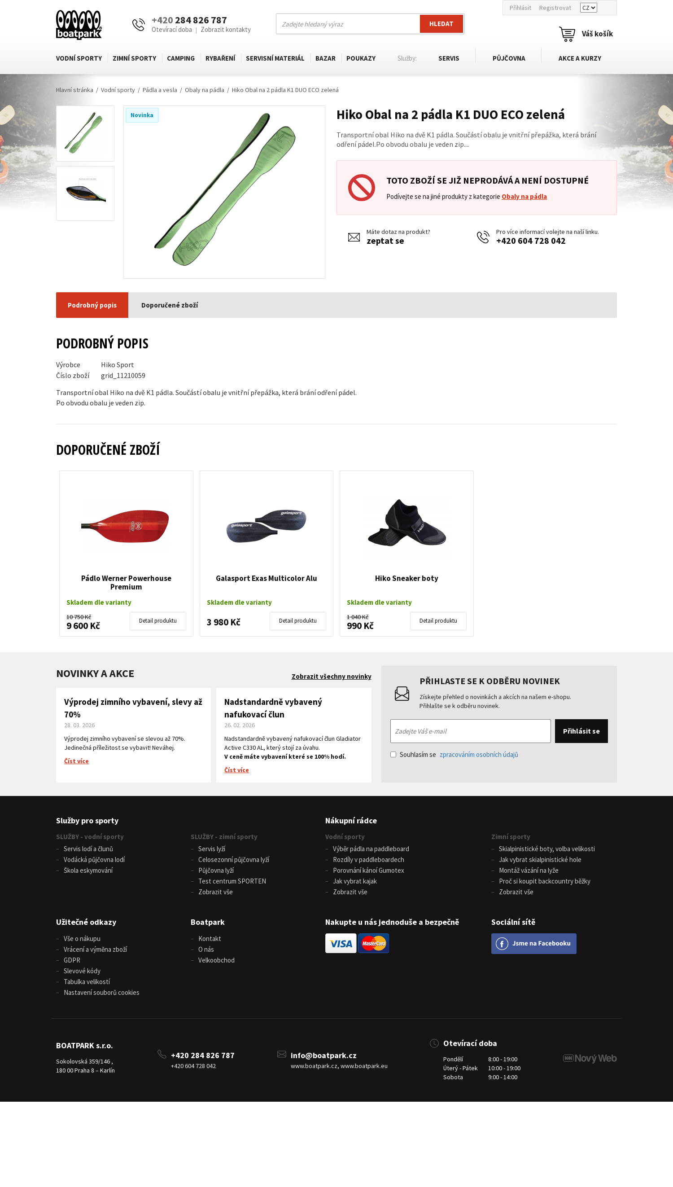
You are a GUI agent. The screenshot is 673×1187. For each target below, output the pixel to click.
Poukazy (359, 58)
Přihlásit (520, 8)
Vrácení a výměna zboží (95, 949)
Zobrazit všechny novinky (331, 676)
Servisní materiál (274, 58)
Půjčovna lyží (216, 870)
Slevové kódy (82, 971)
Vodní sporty (79, 58)
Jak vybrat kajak (355, 881)
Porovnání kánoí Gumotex (368, 870)
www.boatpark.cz (314, 1066)
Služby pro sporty (87, 820)
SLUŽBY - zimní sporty (224, 836)
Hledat (441, 23)
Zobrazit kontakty (226, 29)
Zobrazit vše (215, 892)
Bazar (325, 58)
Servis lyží (211, 848)
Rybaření (220, 58)
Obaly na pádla (204, 90)
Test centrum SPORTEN (232, 881)
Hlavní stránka (74, 90)
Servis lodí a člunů (88, 848)
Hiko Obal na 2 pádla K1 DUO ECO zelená (285, 90)
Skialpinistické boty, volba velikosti (547, 848)
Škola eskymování (88, 870)
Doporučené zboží (169, 305)
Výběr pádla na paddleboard (371, 848)
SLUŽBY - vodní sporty (90, 836)
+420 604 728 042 (531, 240)
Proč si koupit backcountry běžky (544, 881)
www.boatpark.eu (364, 1066)
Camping (180, 58)
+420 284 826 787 (203, 1055)
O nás (206, 949)
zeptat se (385, 240)
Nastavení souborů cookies (102, 992)
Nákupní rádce (351, 820)
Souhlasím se (454, 754)
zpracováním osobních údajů (479, 754)
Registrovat (555, 8)
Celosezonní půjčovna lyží (233, 859)
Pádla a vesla (160, 90)
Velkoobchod (216, 960)
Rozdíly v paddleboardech (368, 859)
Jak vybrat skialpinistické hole (540, 859)
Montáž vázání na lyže (529, 870)
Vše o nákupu (82, 938)
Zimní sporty (134, 58)
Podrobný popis (92, 305)
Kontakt (209, 938)
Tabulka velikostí (87, 981)
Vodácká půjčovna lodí (94, 859)
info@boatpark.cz (324, 1055)
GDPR (72, 960)
